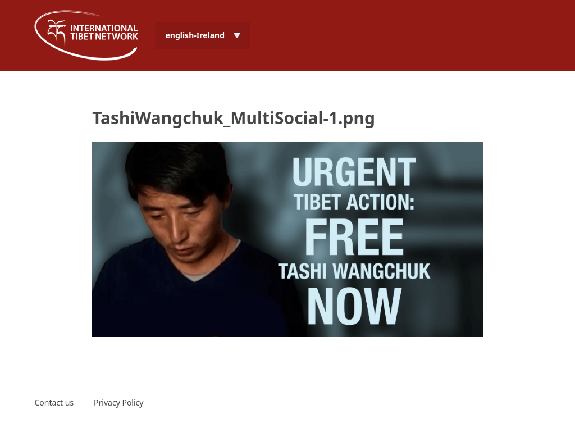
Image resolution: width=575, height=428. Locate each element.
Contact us (54, 402)
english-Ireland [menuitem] (195, 35)
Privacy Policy (118, 402)
